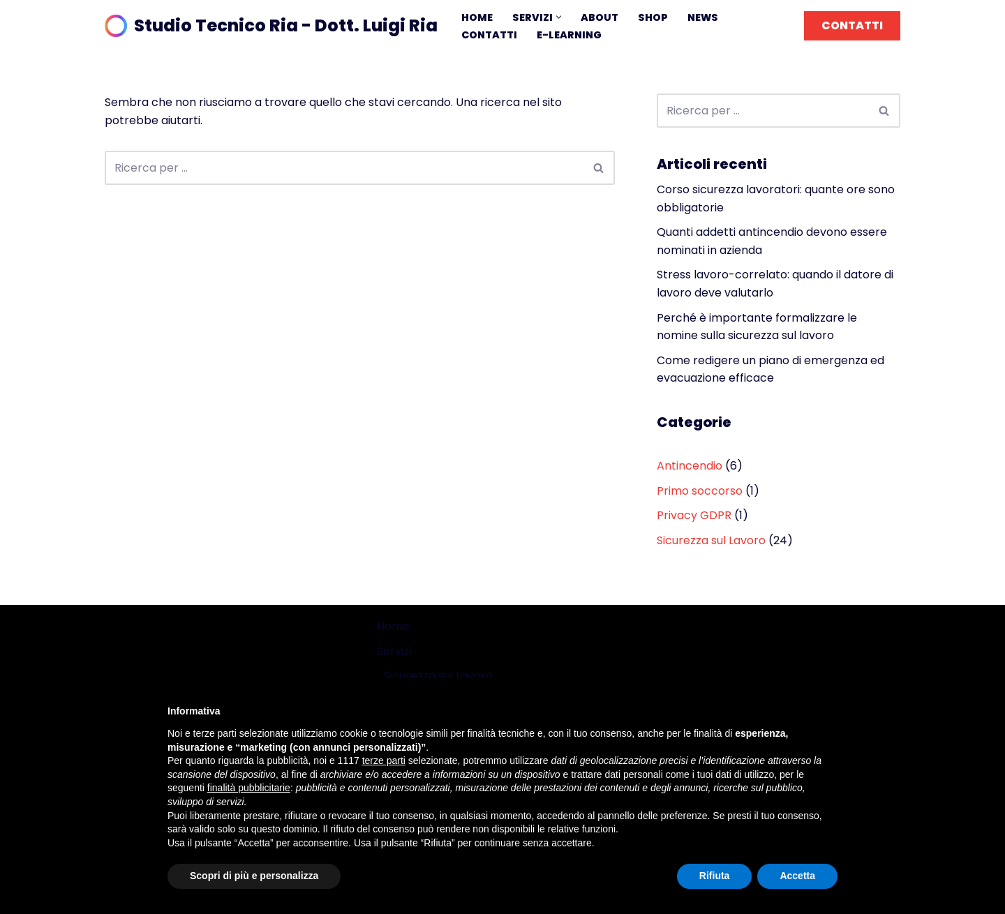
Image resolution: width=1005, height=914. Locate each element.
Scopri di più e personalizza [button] (254, 875)
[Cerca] (344, 168)
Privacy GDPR (694, 515)
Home (477, 17)
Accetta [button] (797, 875)
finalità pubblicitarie (248, 787)
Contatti (489, 35)
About (599, 17)
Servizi (394, 651)
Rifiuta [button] (714, 875)
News (702, 17)
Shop (653, 17)
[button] (558, 17)
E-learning (569, 35)
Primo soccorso (700, 491)
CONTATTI (852, 25)
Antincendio (689, 466)
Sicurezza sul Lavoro (711, 540)
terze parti (383, 760)
